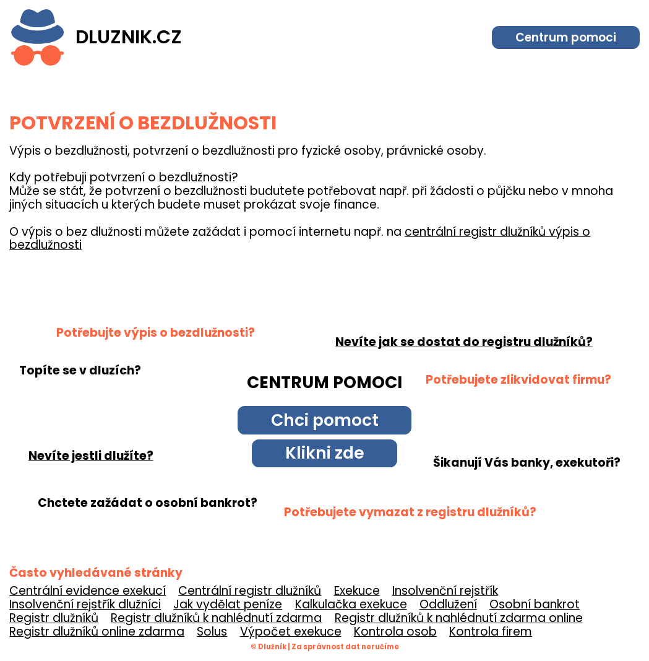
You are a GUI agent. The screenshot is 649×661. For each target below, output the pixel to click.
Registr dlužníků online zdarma (96, 631)
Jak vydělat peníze (227, 604)
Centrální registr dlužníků (249, 590)
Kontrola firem (490, 631)
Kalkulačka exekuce (351, 604)
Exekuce (357, 590)
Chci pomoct (325, 419)
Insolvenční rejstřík (445, 590)
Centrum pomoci (565, 37)
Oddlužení (448, 604)
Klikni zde (324, 452)
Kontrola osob (395, 631)
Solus (212, 631)
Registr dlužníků (53, 618)
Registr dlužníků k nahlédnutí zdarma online (459, 618)
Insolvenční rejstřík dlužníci (85, 604)
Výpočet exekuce (291, 631)
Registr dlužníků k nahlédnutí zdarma (216, 618)
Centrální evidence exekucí (87, 590)
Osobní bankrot (534, 604)
